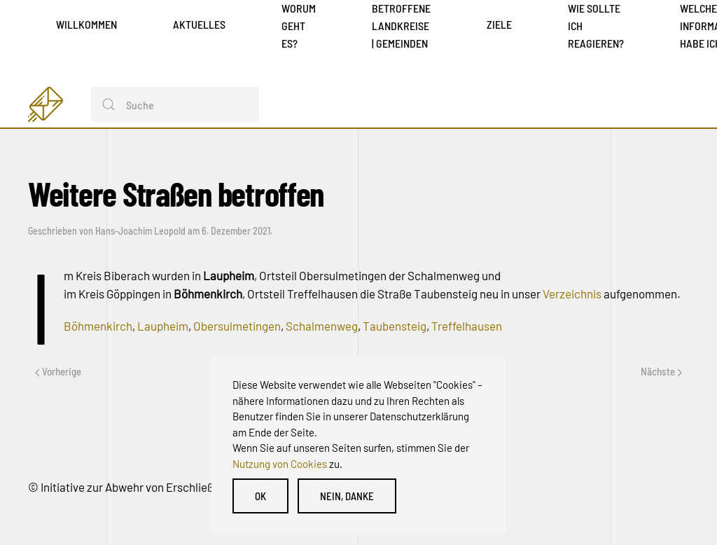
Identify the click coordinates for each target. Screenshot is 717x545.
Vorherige (58, 371)
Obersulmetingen (237, 326)
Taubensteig (394, 326)
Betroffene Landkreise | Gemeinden (401, 25)
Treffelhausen (466, 326)
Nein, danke (347, 496)
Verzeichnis (573, 294)
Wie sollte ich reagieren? (596, 25)
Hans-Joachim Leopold (140, 231)
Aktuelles (199, 24)
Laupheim (162, 326)
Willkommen (86, 24)
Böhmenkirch (98, 326)
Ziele (499, 24)
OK (260, 496)
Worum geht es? (298, 25)
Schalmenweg (322, 326)
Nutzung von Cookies (279, 463)
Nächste (661, 371)
